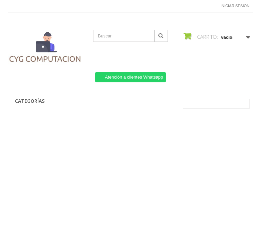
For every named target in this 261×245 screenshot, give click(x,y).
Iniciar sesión (235, 6)
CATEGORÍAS (30, 101)
